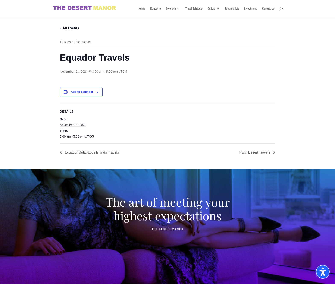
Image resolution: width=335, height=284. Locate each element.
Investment (250, 8)
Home (141, 8)
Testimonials (232, 8)
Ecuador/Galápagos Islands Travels (91, 152)
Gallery (211, 8)
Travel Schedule (193, 8)
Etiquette (155, 8)
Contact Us (268, 8)
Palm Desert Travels (255, 152)
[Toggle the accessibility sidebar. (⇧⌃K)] (323, 272)
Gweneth (171, 8)
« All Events (69, 28)
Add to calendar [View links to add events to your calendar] (82, 92)
